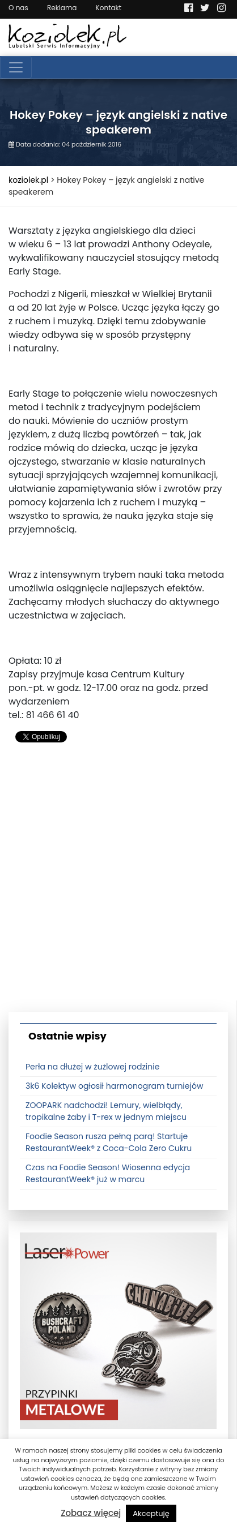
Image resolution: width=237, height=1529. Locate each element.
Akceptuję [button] (151, 1513)
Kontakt (109, 7)
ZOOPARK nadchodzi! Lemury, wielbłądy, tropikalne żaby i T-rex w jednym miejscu (106, 1111)
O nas (18, 7)
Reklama (62, 7)
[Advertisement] (118, 882)
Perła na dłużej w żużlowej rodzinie (92, 1066)
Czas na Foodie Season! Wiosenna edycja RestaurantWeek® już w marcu (108, 1173)
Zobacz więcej (91, 1513)
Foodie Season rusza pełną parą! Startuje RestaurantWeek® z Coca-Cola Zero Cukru (109, 1142)
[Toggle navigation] (16, 67)
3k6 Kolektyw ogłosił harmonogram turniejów (114, 1086)
